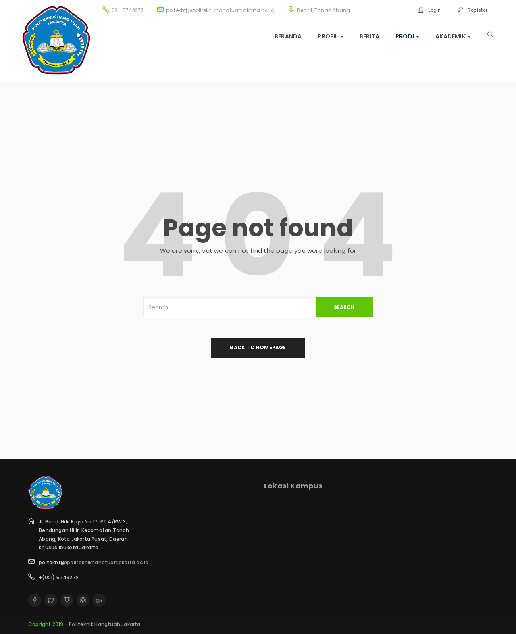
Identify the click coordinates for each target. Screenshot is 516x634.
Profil (330, 36)
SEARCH (344, 307)
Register (472, 10)
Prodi (407, 36)
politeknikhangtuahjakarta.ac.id (107, 562)
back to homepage (258, 347)
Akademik (453, 36)
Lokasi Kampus (293, 486)
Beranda (288, 36)
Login (429, 10)
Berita (369, 36)
